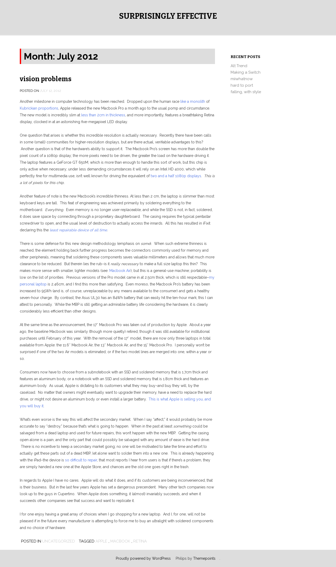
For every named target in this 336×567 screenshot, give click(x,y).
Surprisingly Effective (168, 16)
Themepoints (204, 558)
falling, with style (246, 92)
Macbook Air (120, 271)
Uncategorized (58, 541)
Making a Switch (246, 72)
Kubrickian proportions (39, 108)
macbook (120, 541)
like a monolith (192, 101)
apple (101, 541)
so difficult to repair (81, 460)
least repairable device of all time (78, 230)
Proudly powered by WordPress (143, 558)
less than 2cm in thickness (103, 115)
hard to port (242, 85)
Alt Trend (239, 65)
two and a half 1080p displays (176, 176)
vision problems (45, 79)
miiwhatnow (242, 79)
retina (140, 541)
